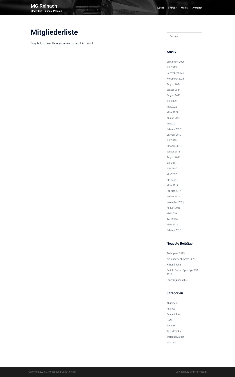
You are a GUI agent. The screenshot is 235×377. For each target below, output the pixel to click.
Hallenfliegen (174, 264)
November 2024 (175, 78)
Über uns (172, 8)
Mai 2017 (172, 174)
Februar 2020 (174, 129)
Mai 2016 (172, 213)
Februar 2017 (174, 190)
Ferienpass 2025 (176, 253)
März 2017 (172, 185)
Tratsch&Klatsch (175, 336)
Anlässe (171, 308)
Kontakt (184, 8)
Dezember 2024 (175, 73)
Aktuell (160, 8)
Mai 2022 (172, 106)
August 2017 (173, 157)
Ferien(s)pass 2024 (177, 280)
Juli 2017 (172, 162)
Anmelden (197, 8)
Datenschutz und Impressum (191, 371)
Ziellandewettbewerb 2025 (181, 259)
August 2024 (173, 84)
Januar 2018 (173, 151)
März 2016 (172, 224)
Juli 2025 (172, 67)
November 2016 (175, 202)
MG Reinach (44, 6)
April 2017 (172, 179)
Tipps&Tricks (174, 331)
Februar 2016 (174, 230)
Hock (169, 320)
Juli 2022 (172, 101)
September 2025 (176, 61)
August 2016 (173, 207)
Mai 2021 (172, 123)
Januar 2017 (173, 196)
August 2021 (173, 118)
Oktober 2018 (174, 146)
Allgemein (172, 303)
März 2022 (172, 112)
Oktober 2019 (174, 134)
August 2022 (173, 95)
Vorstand (171, 342)
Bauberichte (173, 314)
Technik (171, 325)
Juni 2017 (172, 168)
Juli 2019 (172, 140)
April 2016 (172, 219)
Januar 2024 (173, 89)
